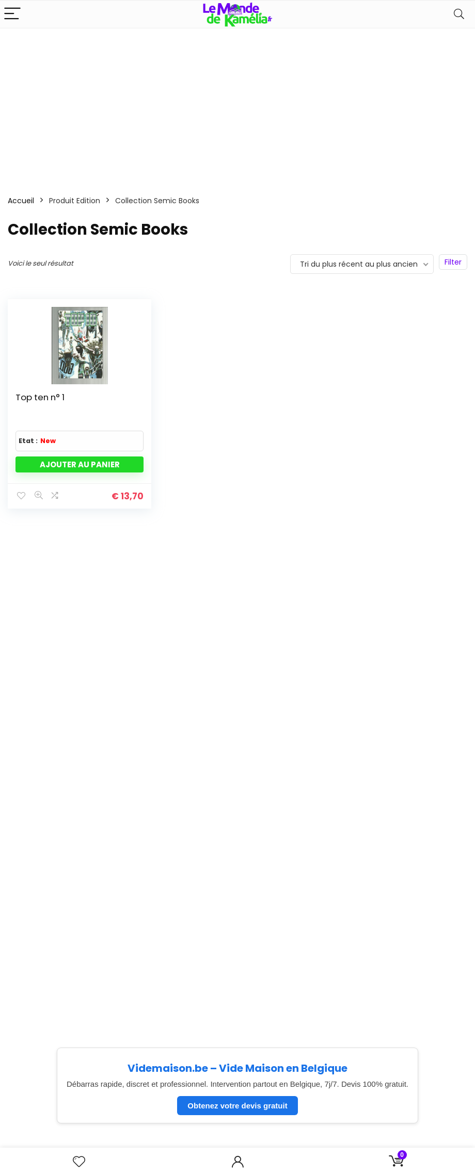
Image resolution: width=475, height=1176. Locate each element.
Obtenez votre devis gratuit (237, 1105)
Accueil (21, 200)
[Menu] (12, 14)
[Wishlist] (79, 1161)
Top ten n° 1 (40, 397)
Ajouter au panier (80, 464)
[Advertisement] (237, 106)
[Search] (459, 14)
